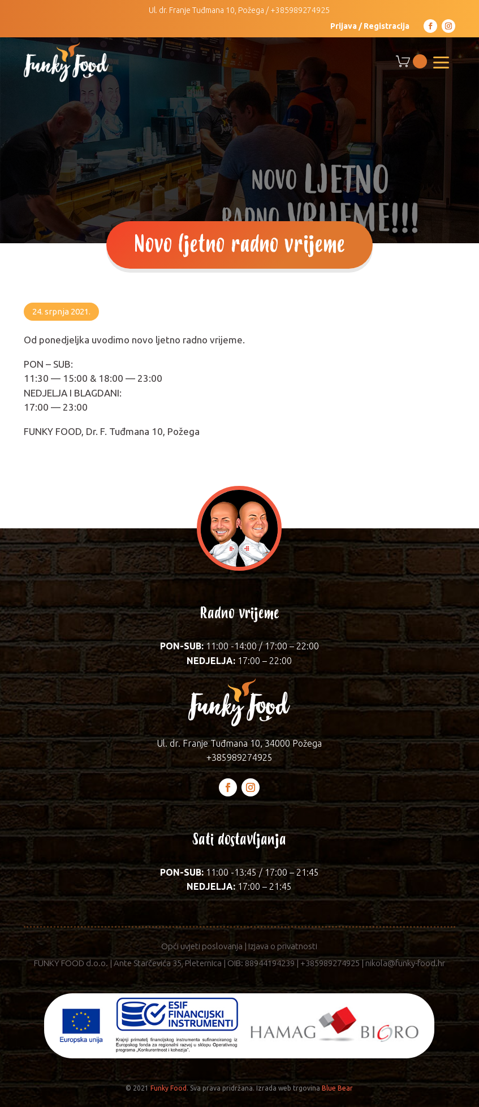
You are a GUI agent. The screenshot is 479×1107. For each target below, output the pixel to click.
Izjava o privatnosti (282, 946)
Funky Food (168, 1088)
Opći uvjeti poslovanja (202, 946)
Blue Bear (337, 1088)
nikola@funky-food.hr (405, 963)
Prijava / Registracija (369, 26)
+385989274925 (300, 10)
